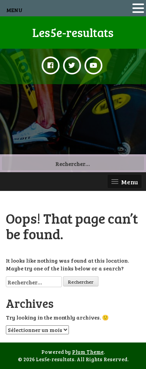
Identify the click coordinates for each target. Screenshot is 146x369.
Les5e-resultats (73, 32)
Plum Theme (88, 351)
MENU (14, 10)
